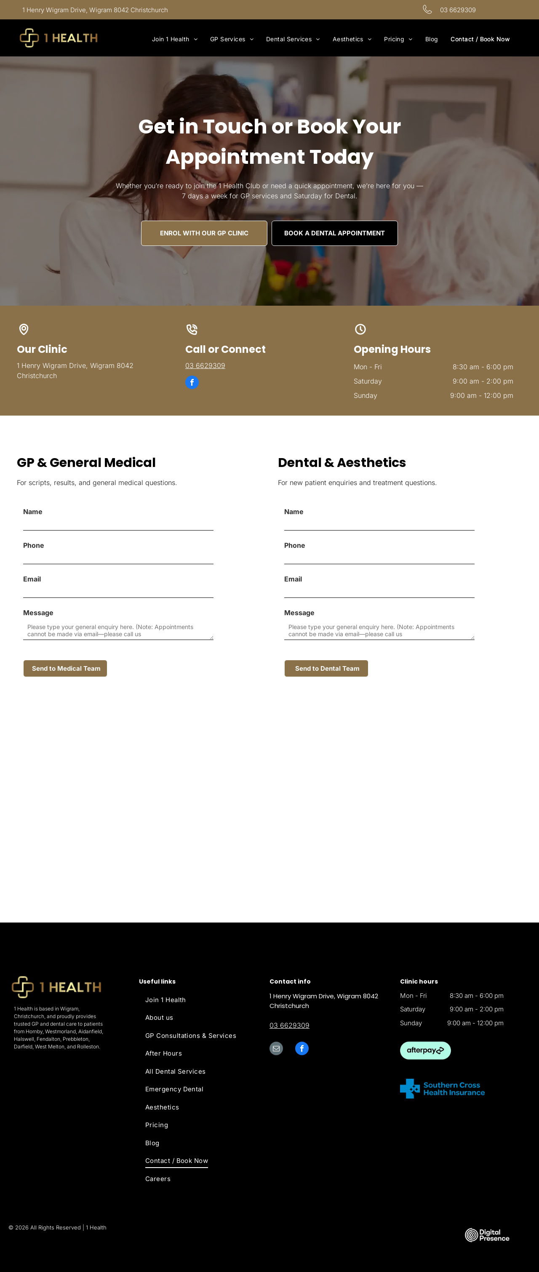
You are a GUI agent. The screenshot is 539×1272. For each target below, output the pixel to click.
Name (33, 511)
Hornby (34, 1031)
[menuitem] (175, 39)
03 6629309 (458, 10)
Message (38, 612)
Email (32, 579)
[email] (276, 1049)
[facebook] (192, 383)
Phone (33, 545)
